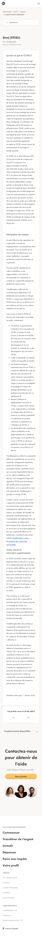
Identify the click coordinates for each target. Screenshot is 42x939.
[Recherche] (21, 22)
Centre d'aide (7, 12)
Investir (15, 12)
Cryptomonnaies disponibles (14, 14)
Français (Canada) (11, 929)
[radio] (13, 717)
